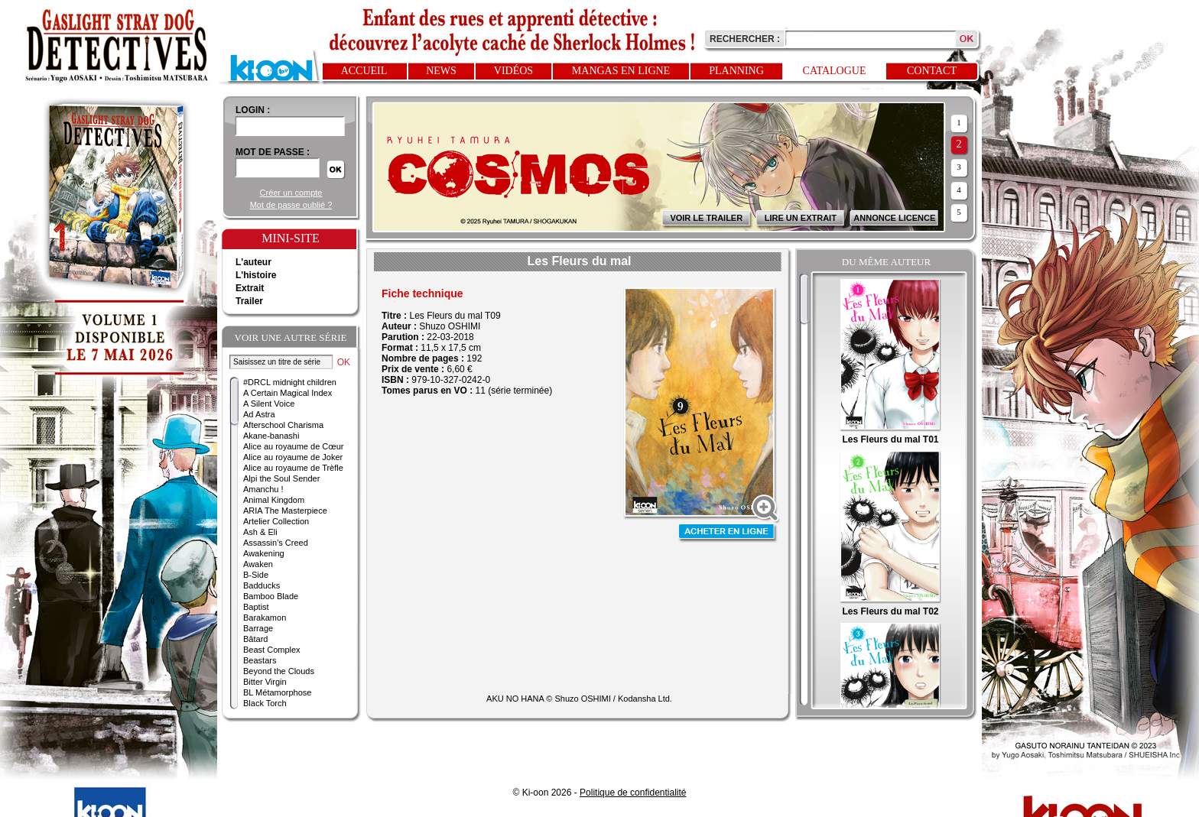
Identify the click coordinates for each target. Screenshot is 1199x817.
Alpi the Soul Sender (281, 478)
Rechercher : (745, 39)
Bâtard (255, 639)
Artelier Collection (276, 521)
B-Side (255, 574)
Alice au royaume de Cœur (293, 446)
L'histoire (256, 275)
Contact (932, 70)
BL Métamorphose (277, 692)
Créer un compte (291, 192)
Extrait (250, 288)
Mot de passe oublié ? (291, 204)
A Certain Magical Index (287, 392)
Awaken (258, 564)
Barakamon (264, 617)
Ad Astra (259, 414)
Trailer (249, 301)
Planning (736, 70)
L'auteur (253, 262)
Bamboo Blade (270, 596)
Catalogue (834, 70)
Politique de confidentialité (633, 792)
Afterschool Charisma (283, 425)
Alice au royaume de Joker (293, 457)
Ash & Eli (260, 532)
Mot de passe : (273, 152)
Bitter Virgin (265, 681)
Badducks (261, 585)
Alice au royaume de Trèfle (293, 467)
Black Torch (265, 703)
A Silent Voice (268, 403)
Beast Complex (272, 649)
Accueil (364, 70)
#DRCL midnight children (289, 382)
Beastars (259, 660)
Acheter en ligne (728, 533)
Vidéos (513, 70)
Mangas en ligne (621, 70)
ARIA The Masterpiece (285, 510)
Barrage (258, 628)
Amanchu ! (263, 489)
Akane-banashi (271, 435)
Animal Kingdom (273, 499)
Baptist (256, 606)
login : (253, 110)
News (441, 70)
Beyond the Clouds (278, 671)
